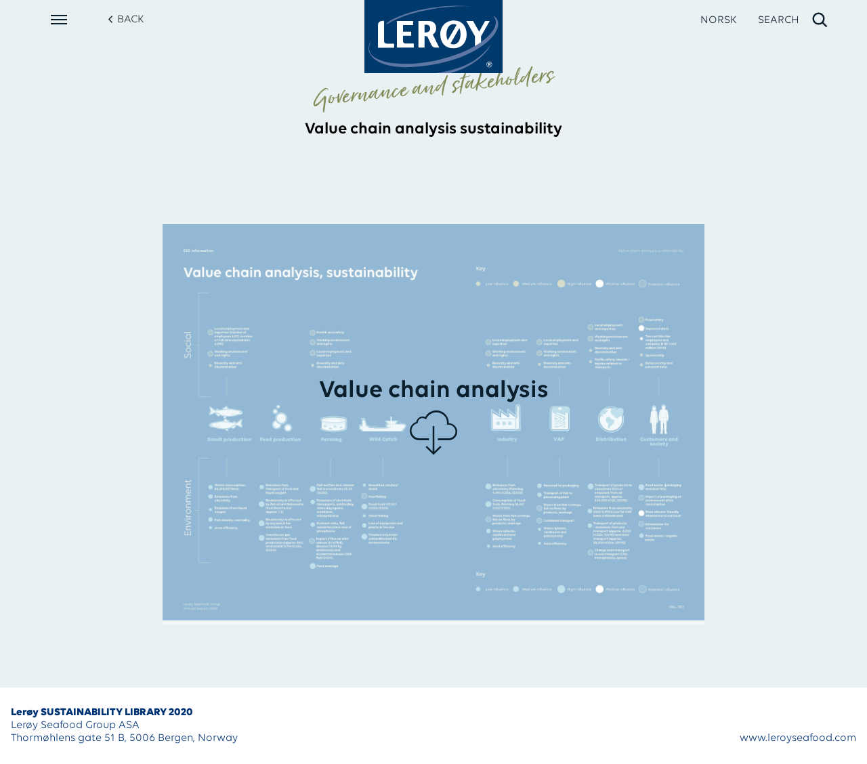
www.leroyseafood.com (798, 738)
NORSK (718, 20)
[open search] (793, 20)
